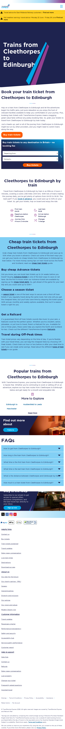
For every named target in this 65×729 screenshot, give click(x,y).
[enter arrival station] (30, 159)
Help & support (7, 652)
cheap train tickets (39, 263)
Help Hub (4, 657)
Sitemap (4, 698)
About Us (5, 572)
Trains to (10, 430)
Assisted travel (6, 690)
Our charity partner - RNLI (11, 581)
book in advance (25, 199)
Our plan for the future (9, 577)
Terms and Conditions (35, 722)
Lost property (6, 676)
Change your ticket (8, 680)
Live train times (7, 558)
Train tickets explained (9, 544)
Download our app (8, 567)
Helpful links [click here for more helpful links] (6, 529)
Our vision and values (9, 605)
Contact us (5, 534)
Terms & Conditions (15, 698)
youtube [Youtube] (15, 514)
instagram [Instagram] (11, 514)
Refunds (4, 666)
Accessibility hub (7, 638)
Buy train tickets (11, 135)
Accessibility (40, 698)
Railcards (51, 329)
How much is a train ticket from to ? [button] (28, 483)
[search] (30, 153)
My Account (16, 703)
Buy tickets (32, 165)
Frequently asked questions (11, 685)
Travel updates (6, 548)
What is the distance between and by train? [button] (32, 476)
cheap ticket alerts (21, 282)
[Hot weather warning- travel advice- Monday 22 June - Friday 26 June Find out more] (32, 18)
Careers (4, 586)
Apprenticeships (7, 591)
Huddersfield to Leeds (32, 404)
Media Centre (5, 703)
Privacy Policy (28, 698)
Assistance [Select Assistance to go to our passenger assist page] (49, 698)
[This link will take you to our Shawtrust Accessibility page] (30, 524)
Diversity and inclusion (9, 595)
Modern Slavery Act (8, 610)
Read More (32, 413)
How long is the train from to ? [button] (26, 455)
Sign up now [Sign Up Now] (12, 508)
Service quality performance (11, 643)
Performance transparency (11, 629)
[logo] (5, 6)
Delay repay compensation (11, 553)
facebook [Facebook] (7, 514)
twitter (3, 514)
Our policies (5, 600)
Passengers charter (8, 624)
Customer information (10, 614)
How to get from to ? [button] (22, 448)
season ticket (8, 294)
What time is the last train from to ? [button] (28, 469)
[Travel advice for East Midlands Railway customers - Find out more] (32, 12)
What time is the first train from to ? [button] (28, 462)
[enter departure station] (30, 153)
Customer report (7, 647)
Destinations (6, 562)
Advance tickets (20, 277)
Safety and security (8, 633)
